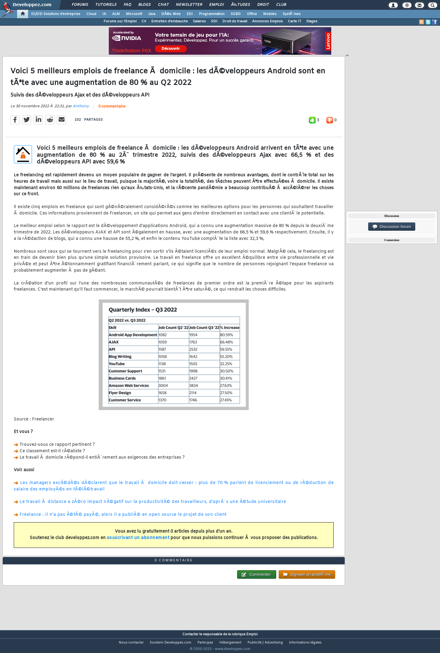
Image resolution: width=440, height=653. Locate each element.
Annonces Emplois (267, 21)
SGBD (236, 14)
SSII (214, 21)
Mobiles (270, 14)
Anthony (81, 110)
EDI (190, 14)
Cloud (91, 14)
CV (143, 21)
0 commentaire (111, 110)
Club (281, 4)
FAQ (127, 4)
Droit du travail (234, 21)
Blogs (144, 4)
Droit (263, 4)
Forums (80, 4)
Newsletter (189, 4)
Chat (163, 4)
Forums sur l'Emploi (120, 21)
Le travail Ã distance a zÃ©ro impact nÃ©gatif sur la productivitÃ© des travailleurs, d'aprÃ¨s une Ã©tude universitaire (153, 506)
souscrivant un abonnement (138, 542)
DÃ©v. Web (171, 14)
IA (104, 14)
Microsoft (134, 14)
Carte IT (294, 21)
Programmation (212, 14)
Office (252, 14)
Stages (311, 21)
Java (151, 14)
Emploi (216, 4)
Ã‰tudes (240, 4)
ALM (116, 14)
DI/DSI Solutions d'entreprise (55, 14)
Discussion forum (391, 226)
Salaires (199, 21)
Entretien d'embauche (169, 21)
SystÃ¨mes (292, 14)
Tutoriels (106, 4)
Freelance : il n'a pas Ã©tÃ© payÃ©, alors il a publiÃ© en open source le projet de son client (123, 518)
